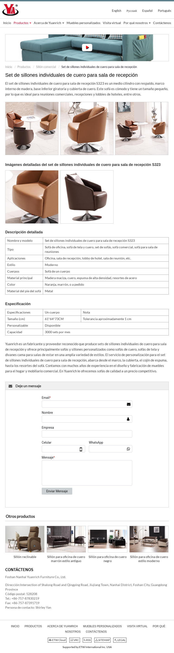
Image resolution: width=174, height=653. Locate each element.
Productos (24, 67)
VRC (74, 640)
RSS (87, 640)
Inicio (8, 67)
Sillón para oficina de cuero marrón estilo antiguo (66, 559)
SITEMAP (102, 640)
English (116, 10)
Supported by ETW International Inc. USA (87, 647)
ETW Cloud (57, 640)
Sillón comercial (46, 67)
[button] (22, 23)
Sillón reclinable (25, 557)
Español (147, 10)
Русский (132, 10)
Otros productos (20, 516)
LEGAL (120, 640)
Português (164, 10)
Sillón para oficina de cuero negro (108, 559)
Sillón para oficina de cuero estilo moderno (149, 559)
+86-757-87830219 (25, 598)
